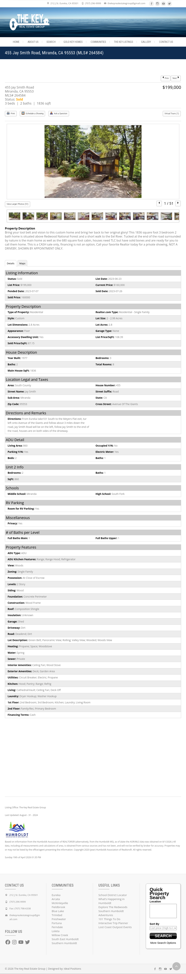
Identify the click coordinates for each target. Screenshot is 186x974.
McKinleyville (60, 903)
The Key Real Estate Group (29, 969)
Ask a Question (58, 113)
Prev (166, 77)
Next (176, 77)
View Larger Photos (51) (17, 204)
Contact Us (166, 42)
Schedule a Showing (32, 113)
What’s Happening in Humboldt (111, 901)
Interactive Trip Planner (113, 923)
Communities (98, 42)
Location (155, 901)
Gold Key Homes (73, 42)
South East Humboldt (65, 939)
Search (51, 42)
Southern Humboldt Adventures (111, 913)
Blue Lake (58, 911)
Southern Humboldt (64, 943)
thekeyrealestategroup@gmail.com (126, 3)
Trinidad (57, 915)
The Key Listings (123, 42)
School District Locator (112, 895)
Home (16, 42)
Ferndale (57, 927)
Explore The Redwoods (112, 907)
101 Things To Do (109, 919)
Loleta (56, 931)
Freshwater (59, 919)
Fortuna (57, 923)
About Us (33, 42)
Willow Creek (60, 935)
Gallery (146, 42)
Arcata (56, 899)
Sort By (154, 923)
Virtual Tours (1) (172, 113)
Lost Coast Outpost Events (115, 927)
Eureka (56, 895)
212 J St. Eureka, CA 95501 (64, 3)
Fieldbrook (58, 907)
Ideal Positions (72, 969)
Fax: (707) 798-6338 (20, 908)
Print (11, 113)
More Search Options (163, 942)
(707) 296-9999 (93, 3)
